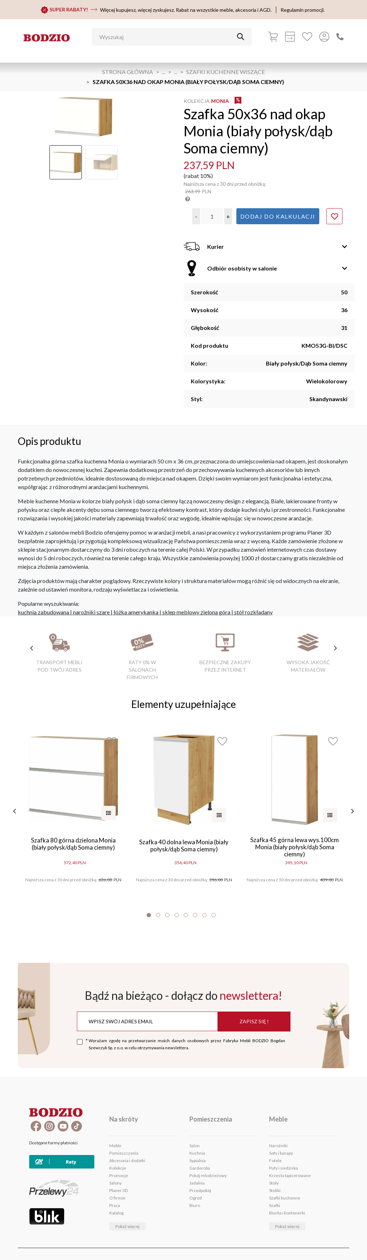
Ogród (195, 1198)
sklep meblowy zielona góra (196, 612)
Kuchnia (197, 1153)
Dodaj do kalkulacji (277, 216)
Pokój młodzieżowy (208, 1175)
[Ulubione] (307, 37)
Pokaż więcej (127, 1226)
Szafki (274, 1205)
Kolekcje (117, 1168)
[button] (196, 216)
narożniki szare (91, 612)
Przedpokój (200, 1190)
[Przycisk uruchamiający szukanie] (241, 36)
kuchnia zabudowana (43, 612)
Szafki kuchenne (284, 1198)
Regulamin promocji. (303, 10)
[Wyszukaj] (166, 36)
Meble (115, 1145)
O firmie (117, 1198)
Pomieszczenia (123, 1153)
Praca (114, 1205)
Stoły (274, 1183)
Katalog (116, 1213)
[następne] (352, 811)
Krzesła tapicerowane (290, 1175)
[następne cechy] (335, 648)
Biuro (194, 1205)
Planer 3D (118, 1190)
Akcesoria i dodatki (127, 1160)
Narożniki (278, 1145)
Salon (194, 1145)
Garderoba (199, 1168)
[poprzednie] (15, 811)
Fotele (275, 1160)
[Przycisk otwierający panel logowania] (324, 37)
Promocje (118, 1175)
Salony (115, 1183)
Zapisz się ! (254, 1021)
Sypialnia (197, 1160)
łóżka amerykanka (136, 612)
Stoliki (275, 1190)
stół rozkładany (253, 612)
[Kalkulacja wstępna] (290, 37)
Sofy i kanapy (281, 1153)
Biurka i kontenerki (287, 1213)
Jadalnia (197, 1183)
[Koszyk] (273, 37)
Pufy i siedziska (283, 1168)
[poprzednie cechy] (32, 648)
